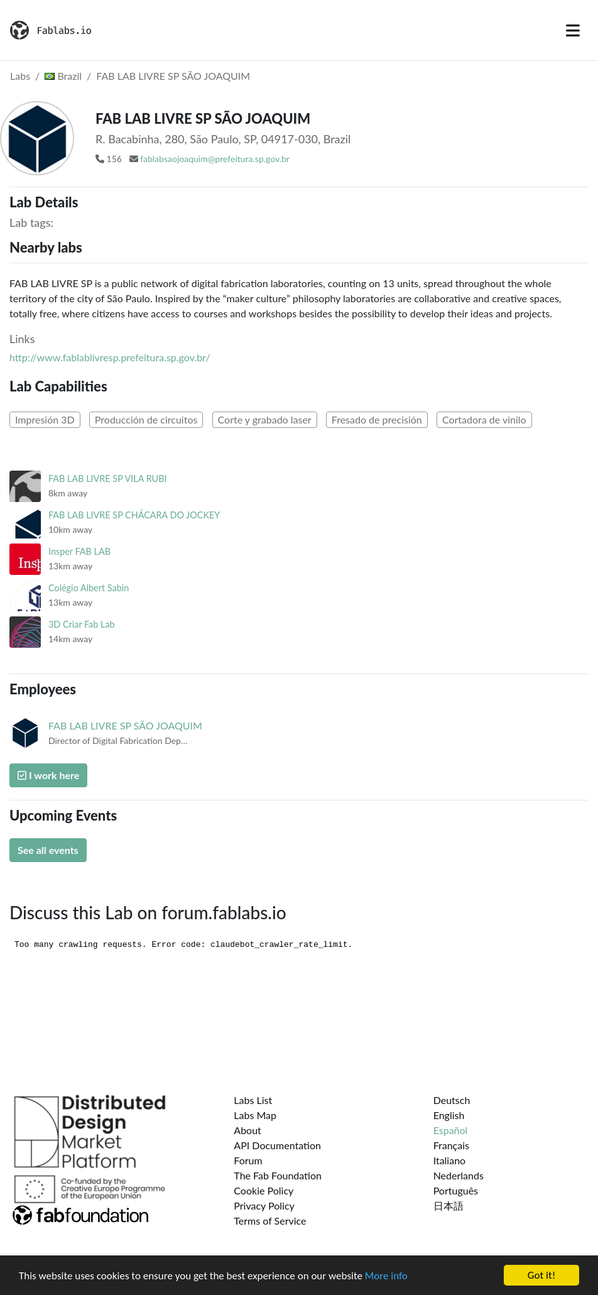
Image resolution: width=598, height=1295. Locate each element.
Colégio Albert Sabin (88, 587)
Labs (20, 76)
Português (455, 1190)
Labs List (253, 1100)
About (247, 1130)
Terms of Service (270, 1221)
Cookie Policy (263, 1190)
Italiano (449, 1160)
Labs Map (255, 1115)
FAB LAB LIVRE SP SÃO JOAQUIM (173, 76)
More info (386, 1277)
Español (450, 1130)
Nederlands (458, 1175)
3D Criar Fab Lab (81, 624)
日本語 (448, 1205)
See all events (48, 850)
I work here (48, 775)
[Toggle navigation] (573, 30)
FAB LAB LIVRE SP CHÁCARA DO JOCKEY (134, 515)
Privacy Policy (264, 1205)
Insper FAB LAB (79, 551)
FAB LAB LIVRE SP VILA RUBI (107, 478)
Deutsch (451, 1100)
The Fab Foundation (278, 1175)
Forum (248, 1160)
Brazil (63, 76)
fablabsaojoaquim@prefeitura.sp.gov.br (215, 158)
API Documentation (277, 1145)
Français (451, 1145)
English (449, 1115)
